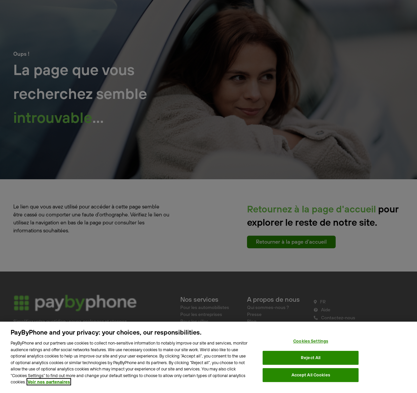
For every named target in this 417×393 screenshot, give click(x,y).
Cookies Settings (310, 341)
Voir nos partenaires (49, 381)
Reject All (310, 357)
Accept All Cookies (311, 374)
